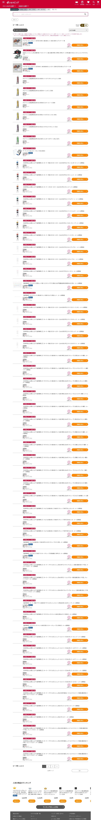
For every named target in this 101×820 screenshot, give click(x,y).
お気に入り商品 (17, 809)
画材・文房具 (32, 9)
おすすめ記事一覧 (36, 806)
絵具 (49, 9)
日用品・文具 (23, 9)
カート (32, 809)
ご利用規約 (72, 806)
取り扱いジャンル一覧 (19, 814)
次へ (80, 763)
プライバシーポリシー (75, 809)
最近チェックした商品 (19, 812)
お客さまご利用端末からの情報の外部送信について (77, 812)
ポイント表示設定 (36, 814)
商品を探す (16, 806)
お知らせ (53, 809)
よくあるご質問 (55, 812)
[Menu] (3, 2)
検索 (85, 14)
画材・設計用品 (41, 9)
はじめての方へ (55, 814)
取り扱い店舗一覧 (18, 817)
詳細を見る (80, 45)
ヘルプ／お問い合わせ (57, 806)
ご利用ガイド (34, 817)
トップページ (14, 9)
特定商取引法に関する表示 (76, 816)
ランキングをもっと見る (50, 800)
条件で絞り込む (20, 30)
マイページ (34, 812)
